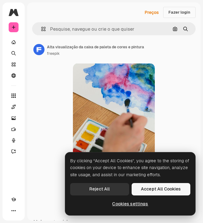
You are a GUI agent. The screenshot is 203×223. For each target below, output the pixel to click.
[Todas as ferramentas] (14, 96)
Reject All (99, 189)
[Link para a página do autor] (38, 49)
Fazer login (179, 12)
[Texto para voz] (14, 140)
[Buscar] (14, 53)
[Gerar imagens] (14, 118)
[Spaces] (14, 107)
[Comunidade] (14, 76)
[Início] (14, 42)
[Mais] (14, 211)
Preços (152, 12)
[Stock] (14, 64)
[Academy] (14, 199)
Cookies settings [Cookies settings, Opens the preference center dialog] (130, 204)
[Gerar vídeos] (14, 129)
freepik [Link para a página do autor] (53, 53)
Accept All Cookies (161, 189)
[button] (40, 29)
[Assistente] (14, 151)
